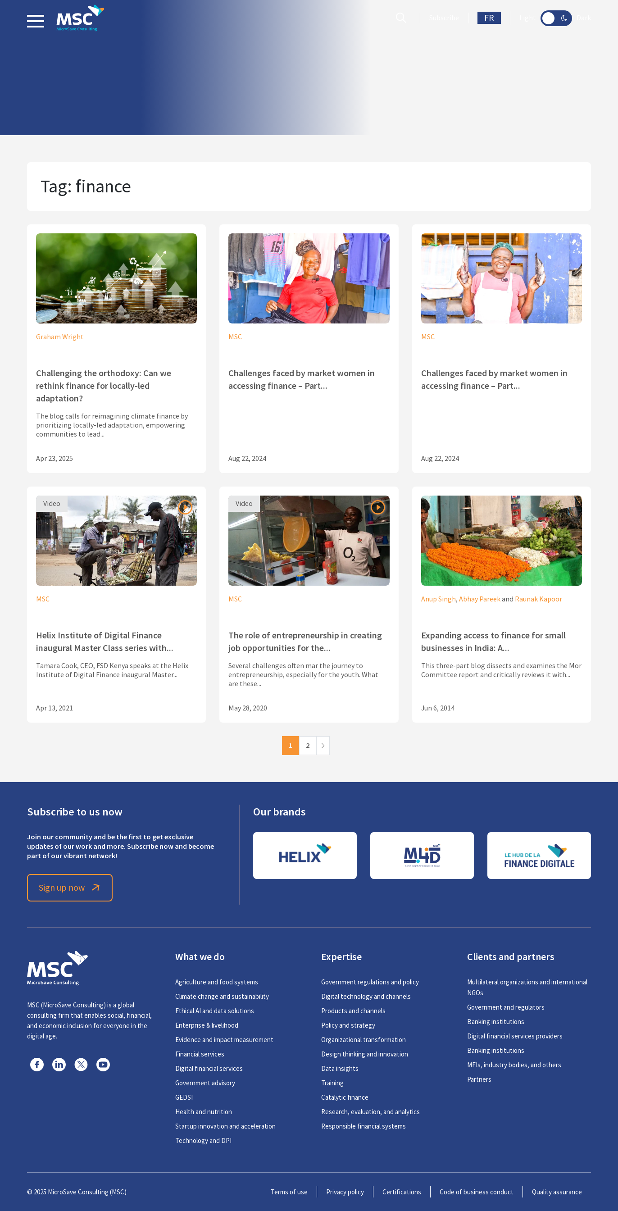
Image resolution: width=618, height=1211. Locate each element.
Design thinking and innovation (364, 1054)
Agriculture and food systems (216, 982)
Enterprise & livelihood (206, 1025)
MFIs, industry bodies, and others (514, 1065)
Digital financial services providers (515, 1036)
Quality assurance (557, 1192)
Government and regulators (506, 1007)
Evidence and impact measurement (224, 1039)
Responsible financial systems (363, 1126)
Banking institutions (495, 1021)
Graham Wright (60, 336)
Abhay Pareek (479, 599)
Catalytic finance (344, 1097)
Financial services (199, 1054)
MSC (235, 336)
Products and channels (353, 1010)
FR (489, 17)
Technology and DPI (203, 1140)
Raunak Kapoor (538, 599)
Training (332, 1083)
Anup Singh (438, 599)
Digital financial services (209, 1068)
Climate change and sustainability (222, 996)
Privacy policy (345, 1192)
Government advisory (205, 1083)
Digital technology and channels (366, 996)
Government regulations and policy (370, 982)
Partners (479, 1079)
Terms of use (289, 1192)
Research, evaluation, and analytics (370, 1111)
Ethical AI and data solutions (214, 1010)
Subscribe (444, 18)
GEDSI (184, 1097)
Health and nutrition (203, 1111)
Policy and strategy (348, 1025)
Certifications (401, 1192)
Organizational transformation (363, 1039)
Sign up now (70, 888)
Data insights (340, 1068)
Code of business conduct (476, 1192)
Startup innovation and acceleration (225, 1126)
